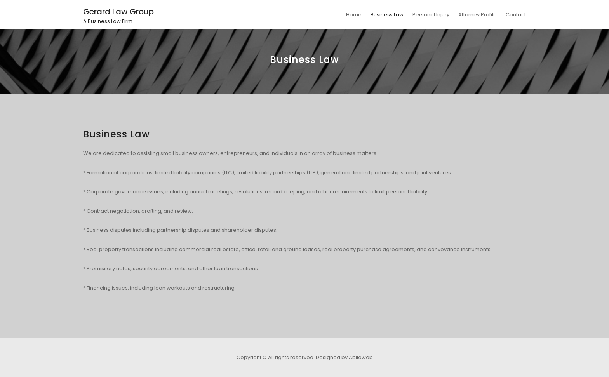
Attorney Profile (477, 14)
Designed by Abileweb (344, 357)
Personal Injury (430, 14)
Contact (516, 14)
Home (354, 14)
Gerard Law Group (118, 11)
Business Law (387, 14)
